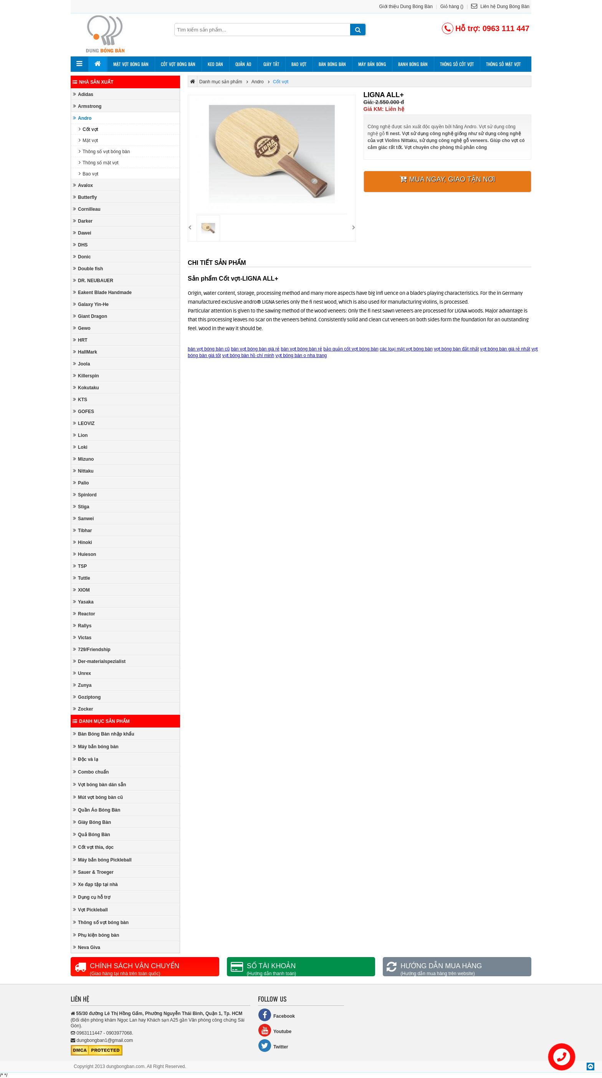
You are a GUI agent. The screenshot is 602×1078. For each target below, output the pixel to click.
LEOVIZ (83, 423)
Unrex (82, 673)
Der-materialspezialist (99, 661)
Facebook (276, 1015)
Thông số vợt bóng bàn (104, 151)
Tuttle (81, 578)
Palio (81, 483)
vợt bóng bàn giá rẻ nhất (505, 349)
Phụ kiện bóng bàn (96, 935)
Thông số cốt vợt (457, 64)
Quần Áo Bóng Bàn (96, 810)
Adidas (83, 94)
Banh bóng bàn (413, 64)
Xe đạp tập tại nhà (95, 884)
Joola (81, 364)
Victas (82, 637)
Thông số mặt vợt (503, 64)
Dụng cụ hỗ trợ (91, 897)
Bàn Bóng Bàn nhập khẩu (103, 734)
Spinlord (85, 495)
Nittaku (83, 471)
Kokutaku (86, 387)
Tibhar (82, 530)
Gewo (82, 328)
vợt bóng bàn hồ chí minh (248, 355)
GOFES (83, 411)
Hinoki (82, 542)
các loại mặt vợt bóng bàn (406, 349)
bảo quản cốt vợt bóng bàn (350, 349)
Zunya (82, 685)
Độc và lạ (85, 759)
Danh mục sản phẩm (101, 721)
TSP (80, 566)
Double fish (88, 268)
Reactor (84, 614)
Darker (83, 221)
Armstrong (87, 106)
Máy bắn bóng (372, 64)
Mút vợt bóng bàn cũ (98, 797)
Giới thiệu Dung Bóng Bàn (406, 6)
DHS (80, 245)
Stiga (81, 506)
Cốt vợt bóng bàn (178, 64)
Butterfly (85, 197)
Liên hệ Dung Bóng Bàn (500, 6)
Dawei (82, 233)
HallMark (85, 352)
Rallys (82, 625)
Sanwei (83, 518)
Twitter (273, 1045)
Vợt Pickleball (90, 910)
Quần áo (243, 64)
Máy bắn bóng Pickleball (102, 860)
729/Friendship (92, 649)
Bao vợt (298, 64)
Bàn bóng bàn (332, 64)
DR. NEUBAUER (93, 280)
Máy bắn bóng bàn (96, 746)
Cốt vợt (88, 129)
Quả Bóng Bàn (91, 834)
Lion (80, 435)
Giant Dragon (90, 316)
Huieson (84, 554)
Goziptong (87, 697)
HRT (80, 340)
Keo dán (215, 64)
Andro (82, 118)
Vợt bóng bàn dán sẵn (99, 784)
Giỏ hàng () (451, 6)
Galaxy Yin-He (91, 304)
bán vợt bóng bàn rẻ (301, 349)
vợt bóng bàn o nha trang (301, 355)
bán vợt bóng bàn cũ (209, 349)
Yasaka (83, 602)
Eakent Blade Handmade (102, 292)
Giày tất (271, 64)
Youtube (274, 1030)
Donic (82, 257)
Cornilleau (87, 209)
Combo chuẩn (91, 772)
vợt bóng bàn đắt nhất (456, 349)
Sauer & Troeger (93, 872)
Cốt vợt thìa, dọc (93, 847)
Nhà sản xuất (93, 82)
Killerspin (86, 376)
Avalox (83, 185)
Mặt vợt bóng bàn (131, 64)
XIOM (81, 590)
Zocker (83, 709)
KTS (80, 399)
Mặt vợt (88, 140)
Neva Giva (86, 947)
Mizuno (83, 459)
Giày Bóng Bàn (92, 822)
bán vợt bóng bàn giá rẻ (255, 349)
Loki (80, 447)
